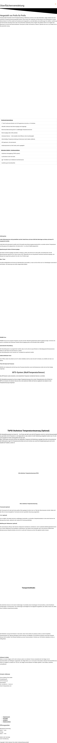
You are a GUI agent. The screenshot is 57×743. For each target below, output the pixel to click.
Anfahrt (5, 720)
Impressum (6, 717)
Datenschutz (7, 722)
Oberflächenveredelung (12, 5)
